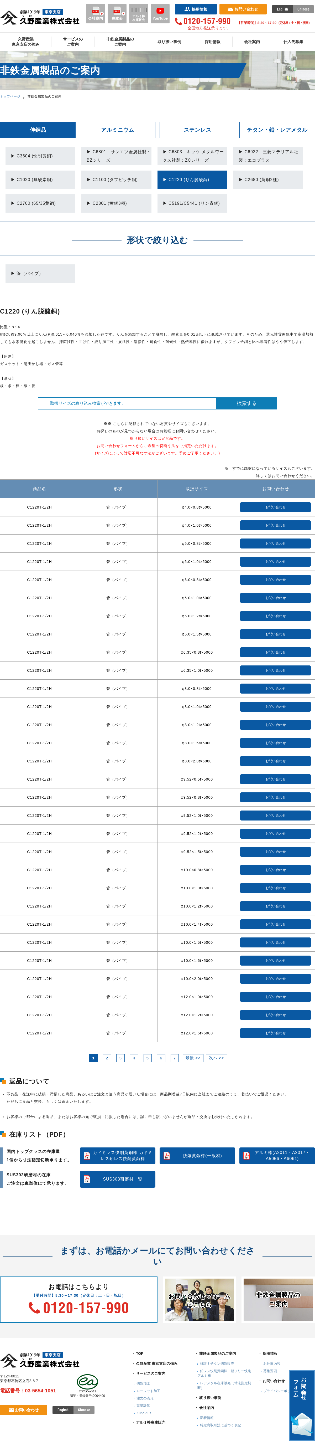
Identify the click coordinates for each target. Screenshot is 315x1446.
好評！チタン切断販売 (217, 1364)
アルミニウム (117, 130)
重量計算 (143, 1406)
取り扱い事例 (169, 41)
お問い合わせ (243, 9)
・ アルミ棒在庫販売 (148, 1422)
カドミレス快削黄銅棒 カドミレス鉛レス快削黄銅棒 (122, 1155)
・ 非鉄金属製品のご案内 (215, 1353)
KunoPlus (143, 1413)
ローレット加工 (148, 1391)
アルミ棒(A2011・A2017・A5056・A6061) (282, 1155)
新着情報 (207, 1418)
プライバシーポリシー (280, 1391)
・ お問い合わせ (271, 1381)
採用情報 (196, 9)
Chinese (303, 9)
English (282, 9)
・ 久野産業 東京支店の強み (154, 1363)
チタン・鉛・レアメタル (277, 130)
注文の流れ (145, 1398)
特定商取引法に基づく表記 (220, 1425)
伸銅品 (38, 130)
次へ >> (216, 1057)
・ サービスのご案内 (148, 1373)
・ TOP (137, 1353)
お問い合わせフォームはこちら (200, 1300)
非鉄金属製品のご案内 (120, 42)
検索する (247, 403)
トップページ (10, 96)
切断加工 (143, 1384)
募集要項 (270, 1371)
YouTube (160, 13)
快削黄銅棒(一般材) (202, 1155)
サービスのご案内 (73, 42)
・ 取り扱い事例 (208, 1398)
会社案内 (95, 13)
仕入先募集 (293, 41)
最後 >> (193, 1057)
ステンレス (197, 130)
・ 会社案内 (204, 1408)
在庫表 (117, 13)
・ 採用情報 (267, 1353)
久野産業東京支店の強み (25, 42)
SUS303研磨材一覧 (123, 1179)
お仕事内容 (271, 1364)
